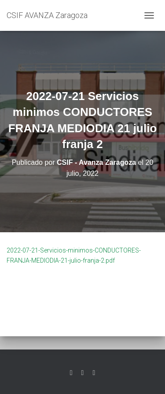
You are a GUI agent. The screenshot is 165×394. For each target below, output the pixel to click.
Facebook (82, 373)
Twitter (71, 373)
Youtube (93, 373)
